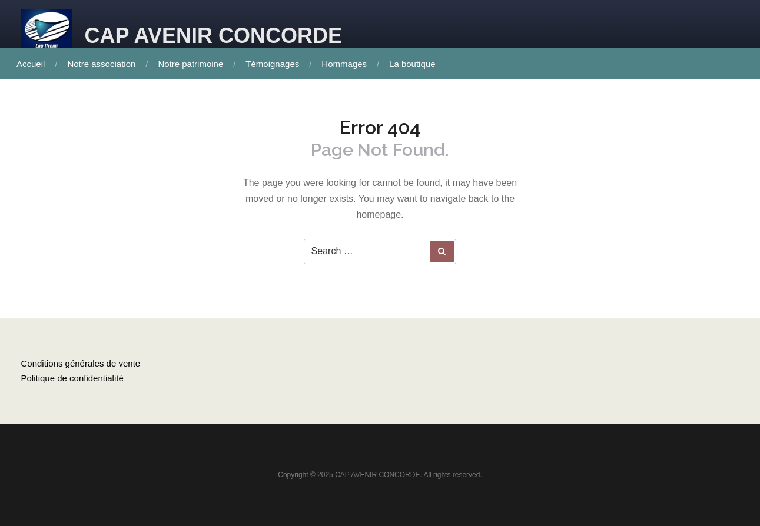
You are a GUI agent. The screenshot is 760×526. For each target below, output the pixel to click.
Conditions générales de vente (81, 363)
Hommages (344, 64)
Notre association (101, 64)
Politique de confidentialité (72, 378)
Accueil (30, 64)
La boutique (412, 64)
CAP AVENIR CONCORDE (213, 36)
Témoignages (272, 64)
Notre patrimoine (190, 64)
